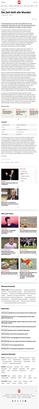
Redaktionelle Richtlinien (25, 394)
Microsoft (14, 383)
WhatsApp (25, 381)
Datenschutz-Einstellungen (12, 397)
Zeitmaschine (17, 162)
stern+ (25, 5)
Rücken (19, 377)
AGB (31, 394)
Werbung (33, 396)
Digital (2, 8)
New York (33, 368)
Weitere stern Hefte (18, 361)
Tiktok (25, 383)
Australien (16, 366)
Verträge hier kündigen (26, 396)
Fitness (29, 375)
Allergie (8, 375)
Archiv (9, 359)
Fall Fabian (11, 5)
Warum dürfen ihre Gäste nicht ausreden (19, 299)
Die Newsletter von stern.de (11, 357)
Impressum (7, 394)
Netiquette (19, 396)
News (2, 5)
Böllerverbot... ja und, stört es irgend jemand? (16, 295)
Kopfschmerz (13, 377)
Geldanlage (15, 368)
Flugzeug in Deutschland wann (16, 289)
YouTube (8, 383)
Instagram (20, 383)
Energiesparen (4, 368)
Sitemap (33, 359)
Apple (20, 381)
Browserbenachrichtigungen (26, 397)
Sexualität (30, 377)
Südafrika (3, 370)
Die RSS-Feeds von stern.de (24, 357)
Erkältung (20, 375)
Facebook (10, 381)
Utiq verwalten (13, 396)
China (22, 366)
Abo (34, 2)
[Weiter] (37, 6)
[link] (37, 2)
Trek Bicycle (12, 162)
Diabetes (14, 375)
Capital (31, 5)
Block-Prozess (16, 5)
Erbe (10, 368)
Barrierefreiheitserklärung (15, 394)
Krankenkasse (22, 368)
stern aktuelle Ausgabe (7, 361)
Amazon (2, 383)
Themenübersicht (26, 359)
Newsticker (5, 309)
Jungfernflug (7, 162)
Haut (25, 375)
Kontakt (19, 397)
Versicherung (14, 370)
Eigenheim (27, 366)
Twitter (30, 381)
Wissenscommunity (17, 359)
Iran (21, 5)
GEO (28, 5)
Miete (28, 368)
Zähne (35, 377)
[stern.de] (19, 2)
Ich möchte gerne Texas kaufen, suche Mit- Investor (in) (15, 302)
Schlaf (24, 377)
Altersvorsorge (9, 366)
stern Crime (5, 363)
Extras (6, 5)
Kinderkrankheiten (5, 377)
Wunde (3, 162)
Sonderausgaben (27, 361)
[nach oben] (36, 391)
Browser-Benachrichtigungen (15, 363)
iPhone (15, 381)
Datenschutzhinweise (6, 396)
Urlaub (8, 370)
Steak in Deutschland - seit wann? (15, 291)
